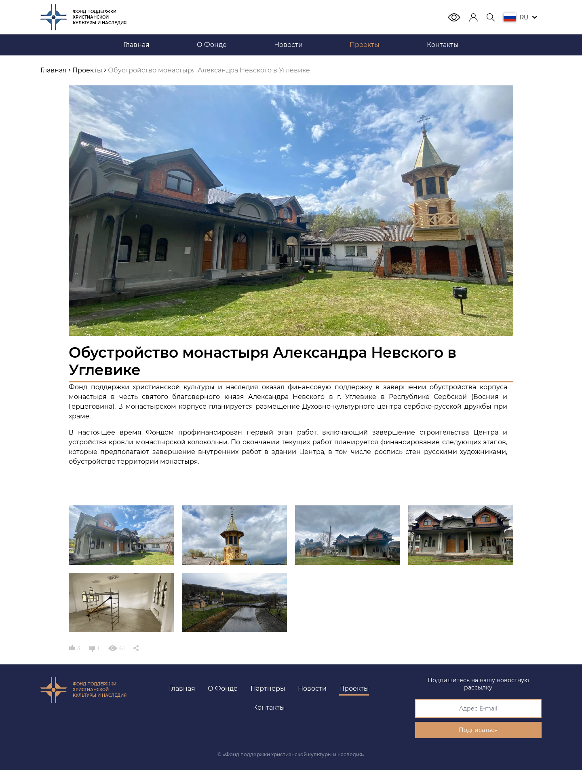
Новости (312, 688)
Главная (182, 688)
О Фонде (223, 688)
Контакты (269, 707)
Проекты (354, 688)
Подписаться (478, 730)
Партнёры (268, 688)
